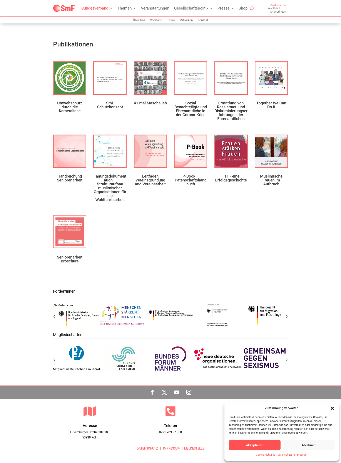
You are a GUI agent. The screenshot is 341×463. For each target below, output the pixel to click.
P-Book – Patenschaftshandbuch (191, 180)
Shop (243, 8)
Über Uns (139, 20)
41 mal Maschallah (150, 103)
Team (171, 20)
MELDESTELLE (194, 448)
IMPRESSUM (171, 448)
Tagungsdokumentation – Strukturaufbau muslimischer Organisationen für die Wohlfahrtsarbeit (110, 188)
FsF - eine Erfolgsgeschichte (231, 178)
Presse (223, 8)
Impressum (300, 454)
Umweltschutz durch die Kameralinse (69, 107)
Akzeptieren (254, 445)
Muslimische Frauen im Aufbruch (271, 180)
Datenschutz (284, 454)
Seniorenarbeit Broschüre (70, 259)
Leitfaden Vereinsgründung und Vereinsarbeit (150, 180)
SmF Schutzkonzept (110, 105)
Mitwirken (186, 20)
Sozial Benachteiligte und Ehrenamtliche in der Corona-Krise (190, 109)
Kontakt (202, 20)
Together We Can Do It (271, 105)
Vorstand (156, 20)
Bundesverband (94, 8)
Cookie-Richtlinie (265, 454)
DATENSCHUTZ (147, 448)
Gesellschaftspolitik (191, 8)
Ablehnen (308, 445)
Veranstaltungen (155, 8)
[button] (332, 408)
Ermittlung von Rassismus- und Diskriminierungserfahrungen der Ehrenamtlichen (230, 111)
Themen (124, 8)
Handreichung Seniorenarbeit (70, 178)
